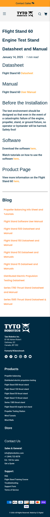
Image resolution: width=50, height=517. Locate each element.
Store (8, 428)
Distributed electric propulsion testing (20, 380)
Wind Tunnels (10, 416)
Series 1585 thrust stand (15, 402)
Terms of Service (12, 490)
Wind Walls (9, 420)
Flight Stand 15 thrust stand (16, 398)
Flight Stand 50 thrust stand (16, 393)
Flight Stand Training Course (16, 479)
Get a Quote (9, 463)
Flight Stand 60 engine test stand (18, 407)
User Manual (28, 92)
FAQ (6, 476)
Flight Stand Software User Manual (23, 221)
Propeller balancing (13, 376)
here (33, 148)
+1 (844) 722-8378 (12, 456)
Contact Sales (25, 3)
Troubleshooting (11, 483)
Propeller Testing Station (15, 411)
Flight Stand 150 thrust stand (17, 389)
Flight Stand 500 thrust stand (17, 385)
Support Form (10, 486)
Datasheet (27, 73)
